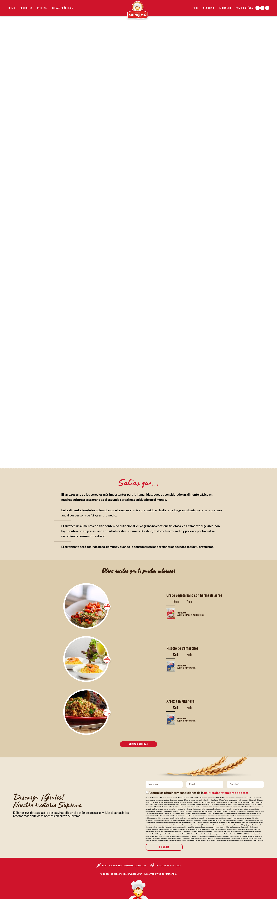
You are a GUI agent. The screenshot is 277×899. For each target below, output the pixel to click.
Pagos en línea (244, 8)
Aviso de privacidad (168, 865)
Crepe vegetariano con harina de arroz (194, 595)
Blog (195, 8)
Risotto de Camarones (182, 648)
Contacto (225, 8)
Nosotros (209, 8)
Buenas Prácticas (62, 8)
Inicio (11, 8)
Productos (26, 8)
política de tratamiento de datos (226, 792)
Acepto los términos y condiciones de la (198, 792)
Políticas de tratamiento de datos (124, 865)
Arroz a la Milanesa (180, 701)
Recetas (42, 8)
